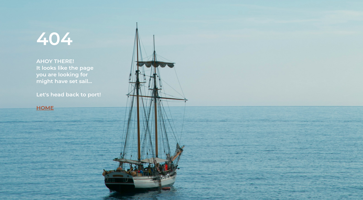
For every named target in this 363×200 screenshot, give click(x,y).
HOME (45, 107)
